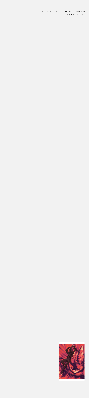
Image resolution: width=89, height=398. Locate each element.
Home (41, 11)
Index (49, 11)
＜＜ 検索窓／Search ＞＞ (75, 14)
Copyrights (80, 11)
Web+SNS (68, 11)
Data (57, 11)
